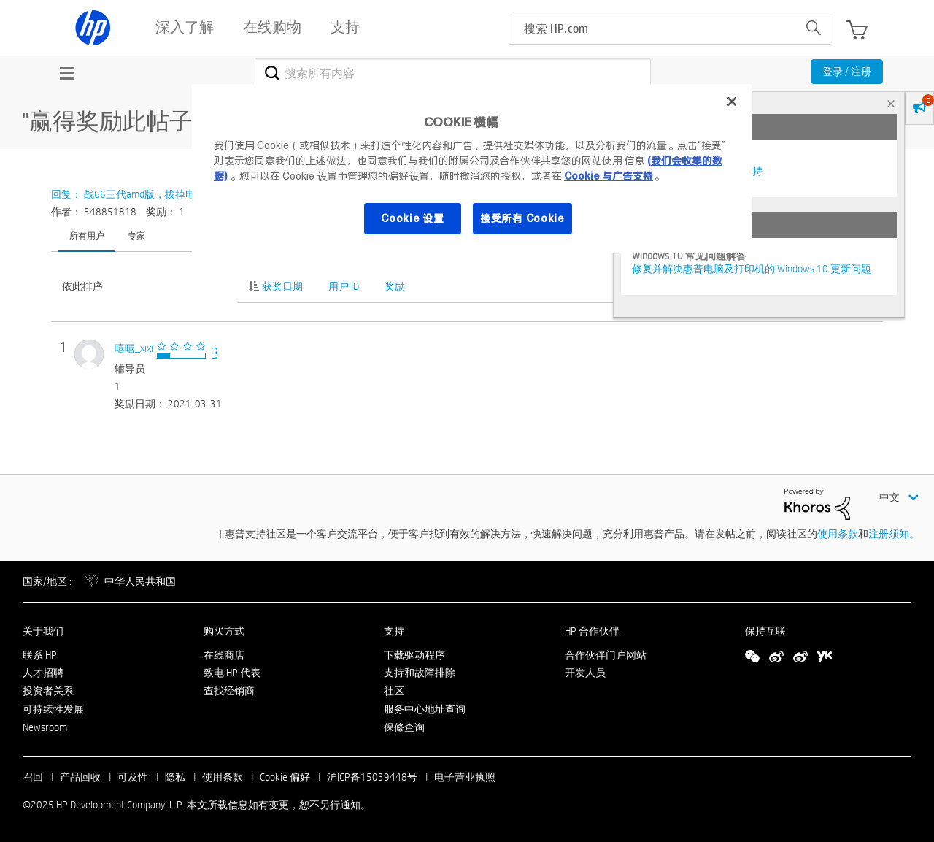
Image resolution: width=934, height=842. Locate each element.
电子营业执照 (464, 777)
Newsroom (45, 727)
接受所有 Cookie (522, 218)
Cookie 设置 (412, 218)
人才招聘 (43, 672)
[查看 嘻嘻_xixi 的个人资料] (134, 348)
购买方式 (224, 631)
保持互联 (765, 631)
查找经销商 (229, 690)
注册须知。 (893, 533)
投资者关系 (48, 690)
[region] (472, 168)
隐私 (175, 777)
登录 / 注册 (846, 71)
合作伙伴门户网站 (606, 655)
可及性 (132, 777)
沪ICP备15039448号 (372, 777)
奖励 (395, 286)
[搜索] (453, 73)
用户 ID (343, 286)
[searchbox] (653, 28)
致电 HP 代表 (232, 672)
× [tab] (891, 103)
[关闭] (732, 101)
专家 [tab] (136, 235)
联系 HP (40, 655)
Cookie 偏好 (285, 777)
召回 (33, 777)
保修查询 (404, 727)
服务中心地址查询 (425, 709)
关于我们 (43, 631)
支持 (394, 631)
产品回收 (80, 777)
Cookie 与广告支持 (608, 176)
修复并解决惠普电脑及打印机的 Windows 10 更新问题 (751, 268)
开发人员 (585, 672)
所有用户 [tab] (86, 235)
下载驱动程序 (414, 655)
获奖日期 (282, 286)
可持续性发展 (53, 709)
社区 (394, 690)
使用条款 (837, 533)
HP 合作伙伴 (592, 631)
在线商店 (224, 655)
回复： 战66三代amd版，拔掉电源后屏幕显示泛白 (164, 194)
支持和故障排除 (419, 672)
